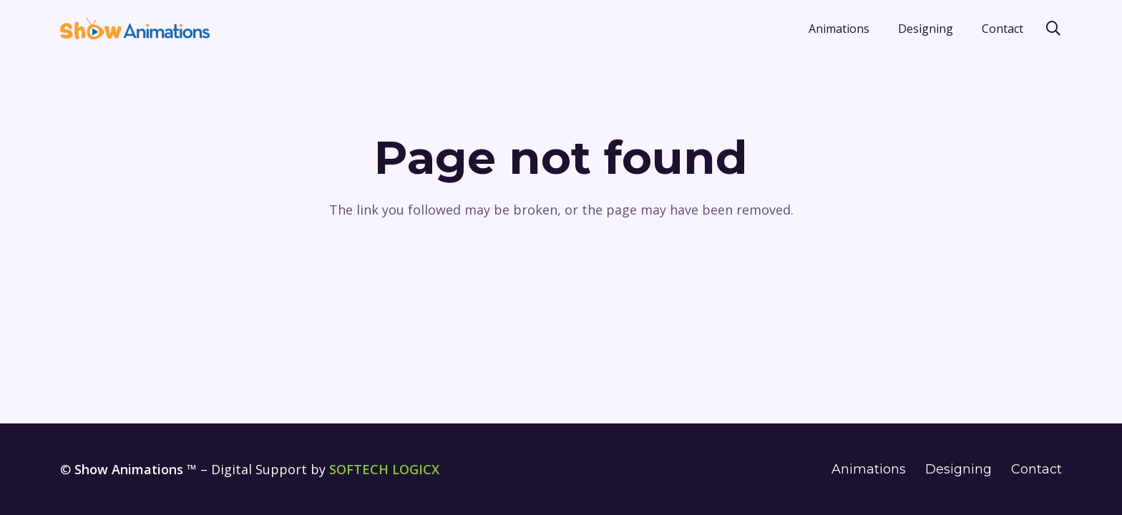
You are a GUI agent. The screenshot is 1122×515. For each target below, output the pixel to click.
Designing (958, 469)
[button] (1053, 28)
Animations (868, 469)
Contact (1036, 469)
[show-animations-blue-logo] (135, 28)
